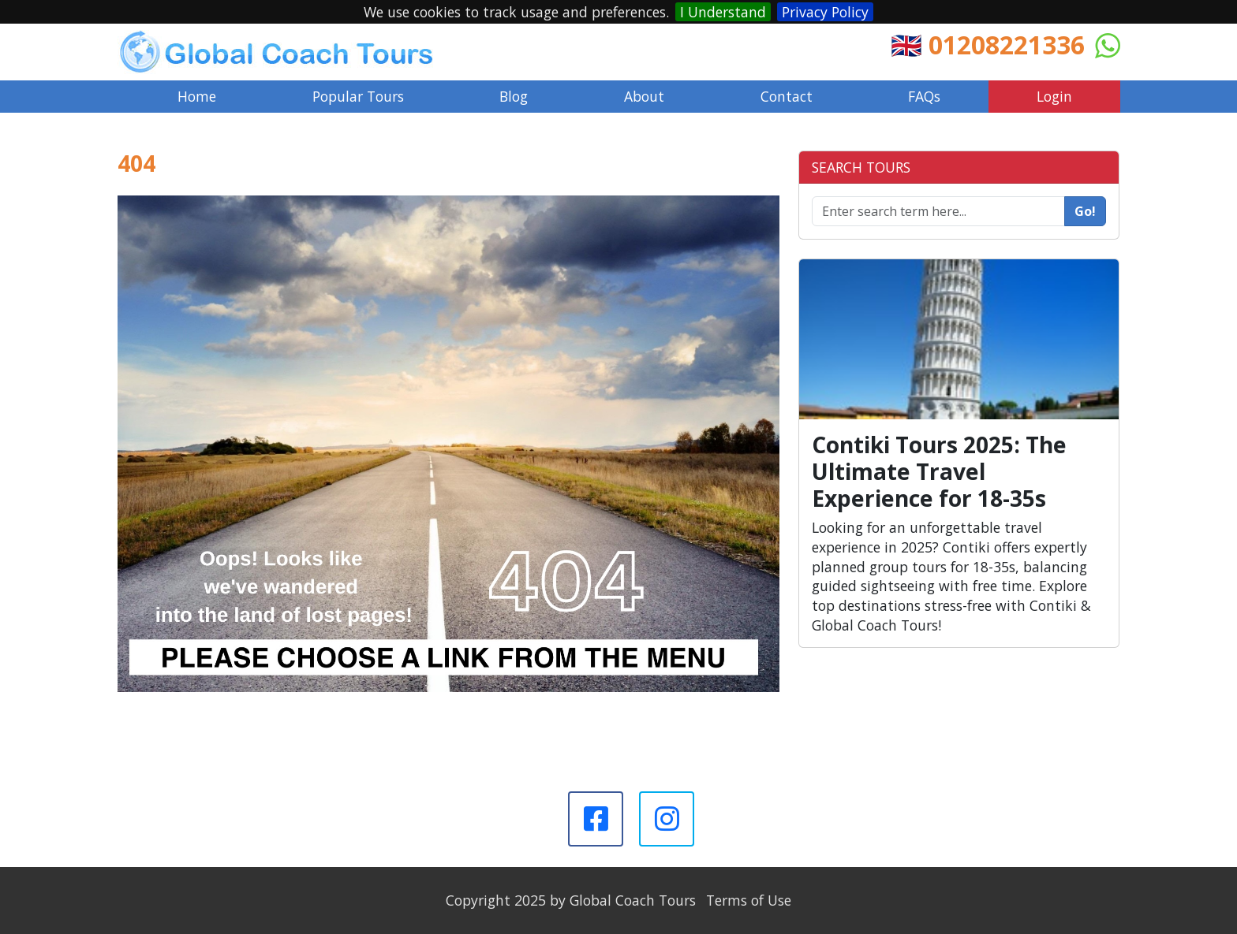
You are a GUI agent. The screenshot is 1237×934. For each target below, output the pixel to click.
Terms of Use (748, 900)
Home (197, 96)
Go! (1085, 211)
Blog (513, 96)
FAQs (924, 96)
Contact (787, 96)
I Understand (723, 11)
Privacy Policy (825, 11)
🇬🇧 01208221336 (988, 44)
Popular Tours (358, 96)
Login (1054, 96)
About (644, 96)
